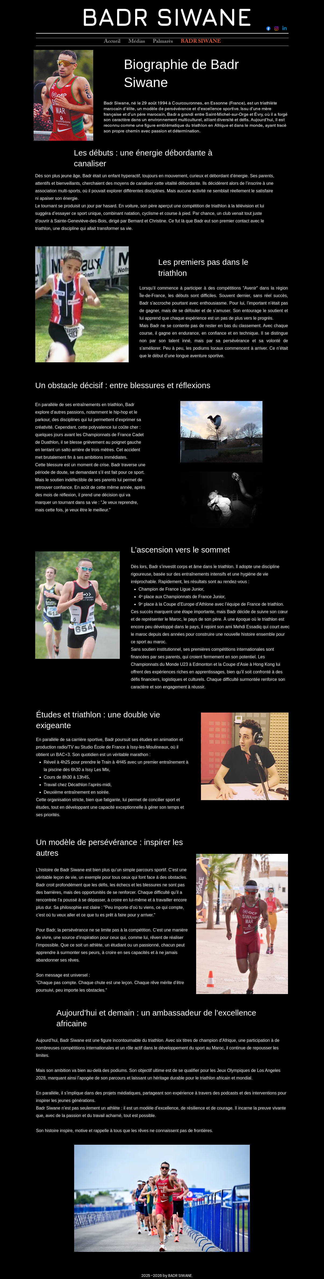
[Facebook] (268, 28)
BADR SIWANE (166, 16)
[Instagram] (276, 28)
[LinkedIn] (284, 28)
